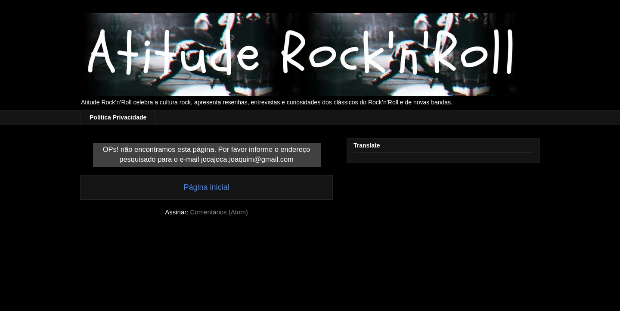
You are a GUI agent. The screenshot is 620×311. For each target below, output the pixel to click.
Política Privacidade (118, 117)
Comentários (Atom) (219, 212)
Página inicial (206, 187)
